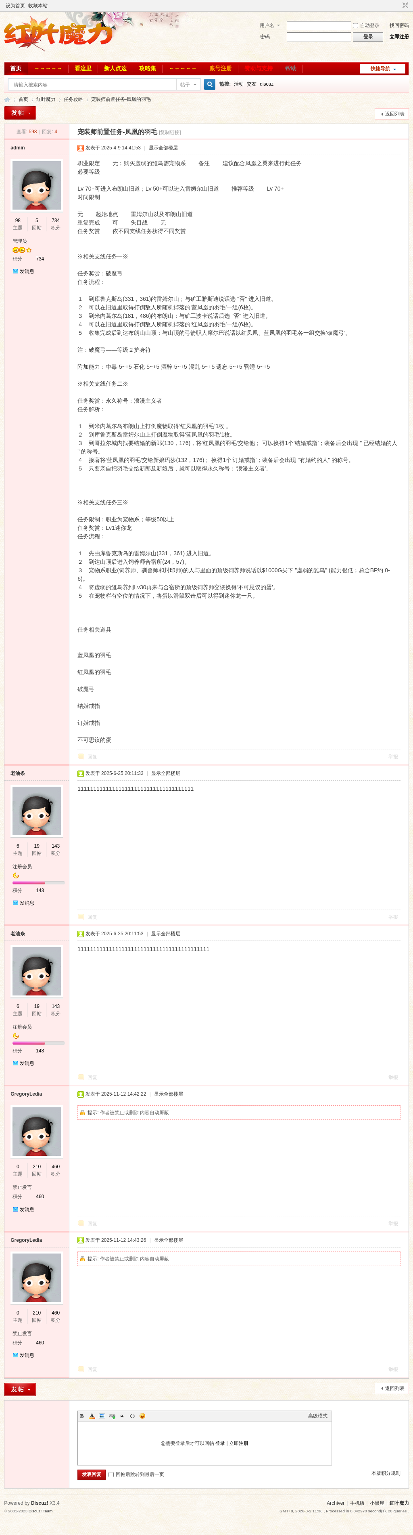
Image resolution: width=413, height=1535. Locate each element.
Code (132, 1416)
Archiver (335, 1503)
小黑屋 (377, 1503)
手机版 (357, 1503)
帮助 (290, 68)
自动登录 (366, 25)
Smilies (142, 1416)
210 (37, 1167)
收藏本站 (38, 5)
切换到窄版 (404, 5)
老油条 (17, 773)
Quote (122, 1416)
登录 (220, 1443)
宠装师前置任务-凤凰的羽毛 (121, 99)
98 (18, 220)
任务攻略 (73, 99)
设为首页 (15, 5)
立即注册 (399, 37)
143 (56, 846)
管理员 (20, 241)
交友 (252, 84)
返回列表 (395, 114)
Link (112, 1416)
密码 (265, 37)
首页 (15, 68)
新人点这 (115, 68)
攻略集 (147, 68)
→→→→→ (48, 68)
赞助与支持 (258, 68)
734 (56, 220)
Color (92, 1416)
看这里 (83, 68)
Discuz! (39, 1503)
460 (56, 1167)
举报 (393, 757)
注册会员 (22, 866)
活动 (239, 84)
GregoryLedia (26, 1094)
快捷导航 (380, 68)
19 (37, 846)
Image (102, 1416)
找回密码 (399, 25)
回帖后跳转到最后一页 (136, 1474)
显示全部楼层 (163, 148)
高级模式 (317, 1416)
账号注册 (220, 68)
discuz (266, 84)
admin (17, 148)
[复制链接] (170, 132)
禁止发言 (22, 1187)
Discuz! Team (41, 1511)
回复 (92, 757)
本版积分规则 (385, 1473)
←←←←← (183, 68)
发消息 (27, 271)
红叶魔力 (7, 99)
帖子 (185, 85)
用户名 (267, 25)
